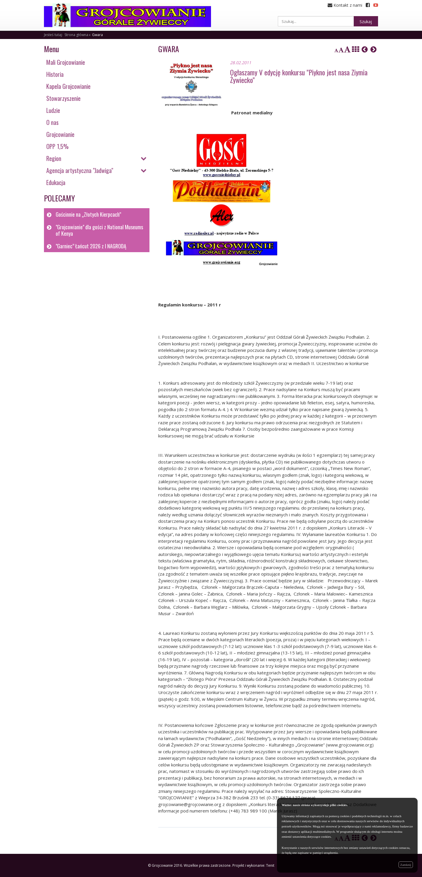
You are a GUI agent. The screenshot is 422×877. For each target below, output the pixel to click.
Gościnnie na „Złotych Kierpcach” (88, 214)
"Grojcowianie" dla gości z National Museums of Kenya (99, 230)
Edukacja (55, 182)
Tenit (270, 865)
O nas (52, 122)
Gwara (97, 34)
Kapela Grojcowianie (68, 86)
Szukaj (366, 21)
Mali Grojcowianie (65, 62)
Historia (55, 74)
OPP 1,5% (57, 146)
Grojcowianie (60, 134)
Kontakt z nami (345, 5)
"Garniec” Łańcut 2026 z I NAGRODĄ (91, 246)
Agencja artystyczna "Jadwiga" (79, 170)
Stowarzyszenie (63, 98)
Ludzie (53, 110)
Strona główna (76, 34)
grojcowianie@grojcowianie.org (189, 804)
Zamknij (405, 864)
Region (53, 158)
